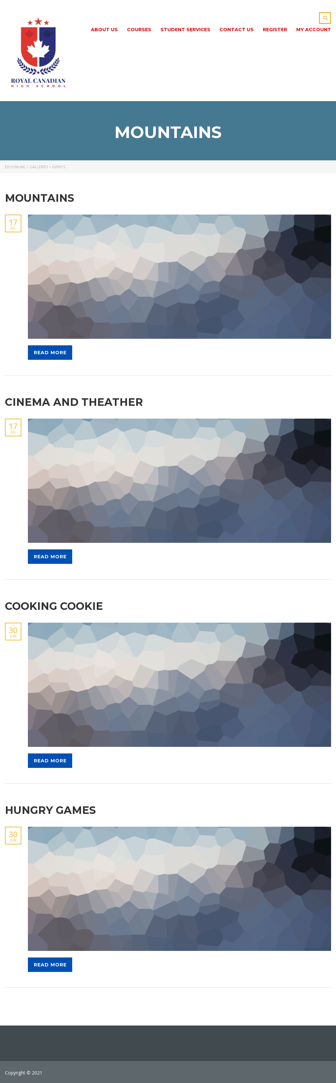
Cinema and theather (74, 402)
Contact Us (237, 30)
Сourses (139, 30)
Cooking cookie (54, 606)
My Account (313, 30)
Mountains (39, 198)
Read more (50, 353)
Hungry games (50, 810)
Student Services (185, 30)
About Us (104, 30)
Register (275, 30)
